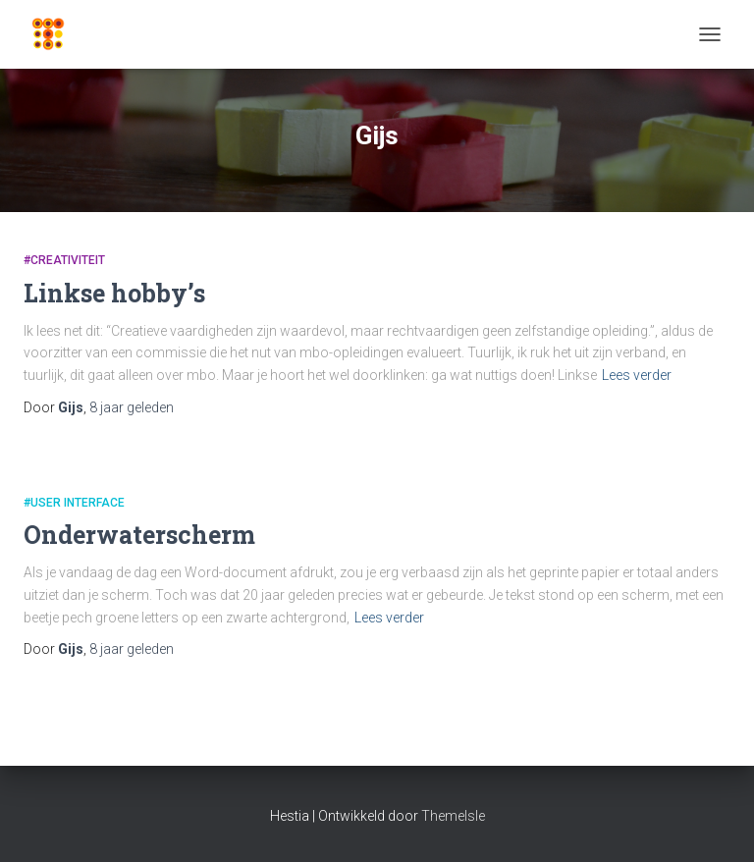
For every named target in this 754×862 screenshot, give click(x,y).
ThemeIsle (453, 816)
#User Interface (74, 503)
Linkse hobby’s (114, 293)
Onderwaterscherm (139, 534)
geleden (131, 407)
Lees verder (637, 375)
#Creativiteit (64, 260)
